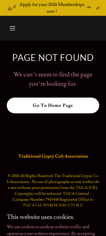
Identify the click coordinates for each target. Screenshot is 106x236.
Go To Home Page (53, 105)
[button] (17, 28)
